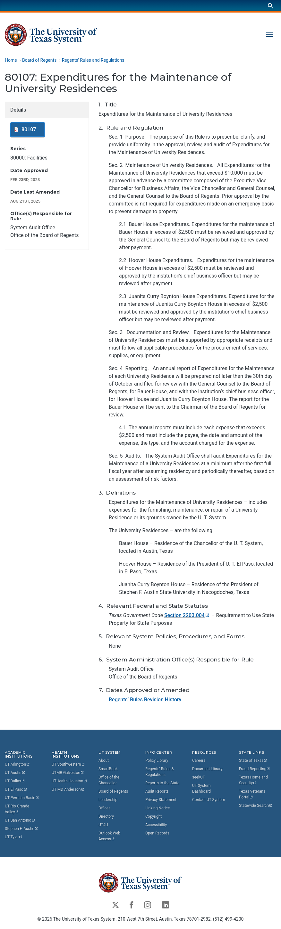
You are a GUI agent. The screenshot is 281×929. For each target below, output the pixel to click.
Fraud (254, 768)
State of (253, 760)
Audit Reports (157, 791)
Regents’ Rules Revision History (145, 700)
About (103, 760)
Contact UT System (208, 799)
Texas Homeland (254, 780)
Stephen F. (21, 828)
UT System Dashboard (201, 788)
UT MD (68, 789)
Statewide (256, 805)
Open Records (157, 833)
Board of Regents (39, 60)
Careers (198, 760)
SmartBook (108, 768)
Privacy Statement (160, 799)
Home (11, 60)
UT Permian (22, 798)
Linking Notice (157, 808)
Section (187, 615)
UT (17, 764)
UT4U (103, 824)
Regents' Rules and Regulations (93, 60)
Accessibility (156, 824)
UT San (20, 820)
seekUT (198, 777)
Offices (104, 808)
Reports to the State (162, 782)
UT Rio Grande (17, 809)
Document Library (207, 768)
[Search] (270, 5)
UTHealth (69, 781)
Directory (106, 816)
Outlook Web (109, 836)
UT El (16, 789)
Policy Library (156, 760)
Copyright (153, 816)
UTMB (68, 772)
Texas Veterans (252, 794)
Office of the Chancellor (108, 780)
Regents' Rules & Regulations (159, 771)
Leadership (107, 799)
